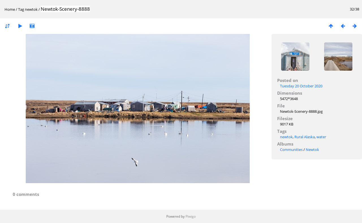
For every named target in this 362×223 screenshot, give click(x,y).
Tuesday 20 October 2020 (301, 85)
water (321, 136)
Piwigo (191, 216)
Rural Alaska (304, 136)
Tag (21, 9)
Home (10, 9)
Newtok (312, 149)
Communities (291, 149)
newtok (31, 9)
